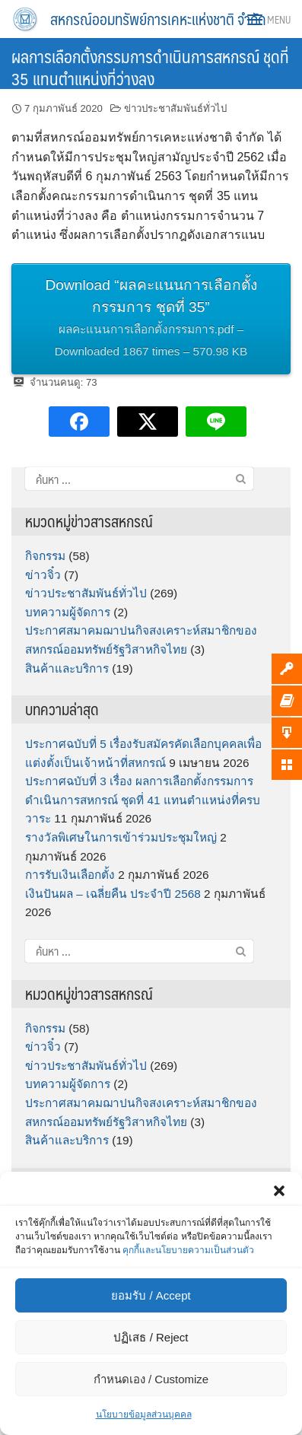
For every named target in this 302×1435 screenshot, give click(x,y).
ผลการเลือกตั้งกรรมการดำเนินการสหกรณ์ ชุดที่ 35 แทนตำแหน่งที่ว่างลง (150, 67)
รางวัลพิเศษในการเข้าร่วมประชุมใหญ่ (121, 837)
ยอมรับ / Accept (150, 1295)
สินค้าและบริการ (67, 668)
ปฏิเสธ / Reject (150, 1337)
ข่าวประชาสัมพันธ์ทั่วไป (175, 108)
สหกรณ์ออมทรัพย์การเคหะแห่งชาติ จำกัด (158, 19)
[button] (279, 1190)
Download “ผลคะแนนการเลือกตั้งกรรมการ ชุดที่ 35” (151, 319)
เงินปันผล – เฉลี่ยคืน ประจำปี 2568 (113, 893)
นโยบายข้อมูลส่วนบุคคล (144, 1414)
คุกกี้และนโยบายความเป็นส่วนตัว (188, 1250)
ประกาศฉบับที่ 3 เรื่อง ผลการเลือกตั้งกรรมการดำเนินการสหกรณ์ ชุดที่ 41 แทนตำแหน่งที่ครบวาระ (142, 800)
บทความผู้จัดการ (67, 612)
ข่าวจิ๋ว (43, 574)
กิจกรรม (45, 555)
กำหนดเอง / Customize (151, 1379)
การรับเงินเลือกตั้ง (70, 874)
